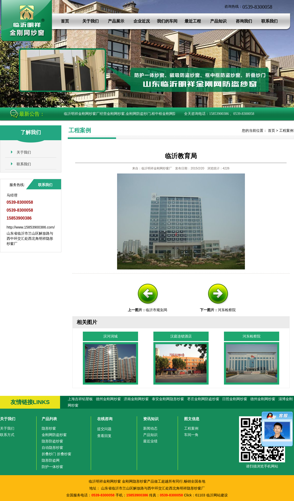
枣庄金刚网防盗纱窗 (203, 399)
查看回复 (104, 436)
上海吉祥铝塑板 (80, 399)
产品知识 (218, 21)
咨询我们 (244, 21)
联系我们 (269, 21)
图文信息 (191, 419)
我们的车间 (167, 21)
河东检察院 (227, 310)
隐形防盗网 (51, 460)
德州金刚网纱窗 (108, 399)
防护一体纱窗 (52, 467)
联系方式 (7, 435)
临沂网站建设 (217, 495)
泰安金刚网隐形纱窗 (168, 399)
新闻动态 (150, 428)
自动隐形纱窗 (52, 447)
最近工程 (193, 21)
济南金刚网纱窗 (136, 399)
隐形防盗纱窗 (52, 441)
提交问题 (104, 429)
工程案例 (286, 130)
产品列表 (49, 419)
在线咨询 (104, 419)
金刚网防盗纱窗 (54, 435)
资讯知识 (151, 419)
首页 (65, 21)
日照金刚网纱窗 (234, 399)
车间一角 (191, 435)
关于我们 (90, 21)
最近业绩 (150, 441)
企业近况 (141, 21)
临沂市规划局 (156, 310)
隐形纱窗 (49, 428)
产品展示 (116, 21)
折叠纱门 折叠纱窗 (56, 454)
